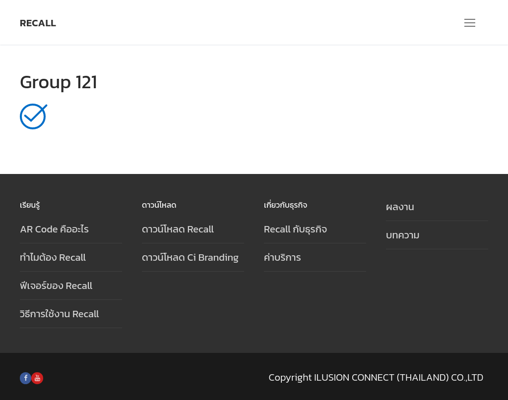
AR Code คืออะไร (54, 229)
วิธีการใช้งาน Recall (59, 313)
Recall (38, 22)
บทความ (403, 235)
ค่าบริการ (282, 257)
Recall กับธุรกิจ (295, 229)
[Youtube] (37, 378)
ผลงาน (400, 206)
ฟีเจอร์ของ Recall (56, 285)
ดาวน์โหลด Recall (178, 229)
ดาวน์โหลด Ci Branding (190, 257)
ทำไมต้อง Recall (53, 257)
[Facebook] (25, 378)
